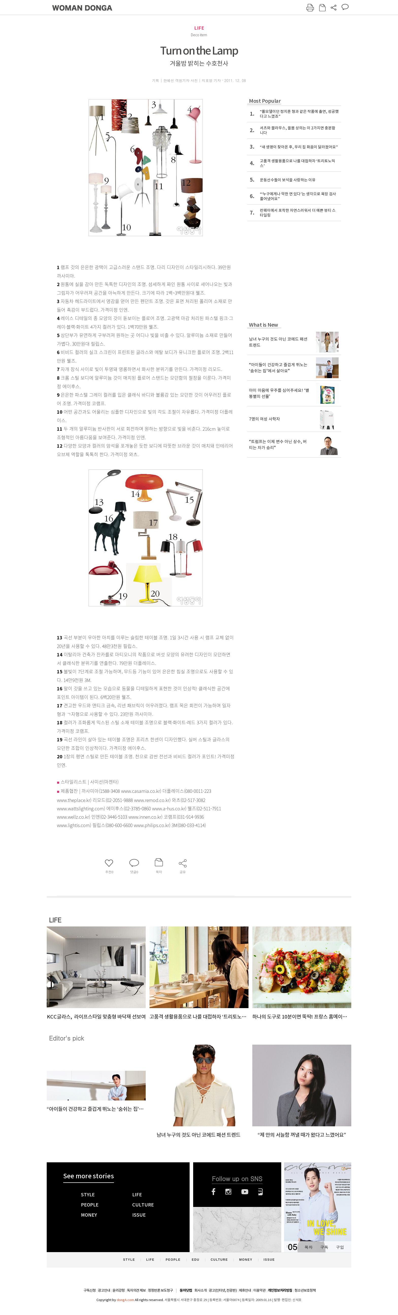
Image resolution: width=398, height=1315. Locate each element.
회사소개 (200, 1290)
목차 (308, 1247)
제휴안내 (245, 1290)
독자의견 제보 (136, 1290)
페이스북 (213, 1192)
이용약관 (259, 1290)
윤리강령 (118, 1290)
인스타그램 (228, 1192)
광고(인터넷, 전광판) (223, 1290)
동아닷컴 (186, 1290)
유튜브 (244, 1192)
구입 (340, 1247)
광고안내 (104, 1290)
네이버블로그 (260, 1192)
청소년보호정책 (305, 1290)
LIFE (199, 28)
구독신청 (90, 1290)
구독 (324, 1247)
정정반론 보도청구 (160, 1290)
